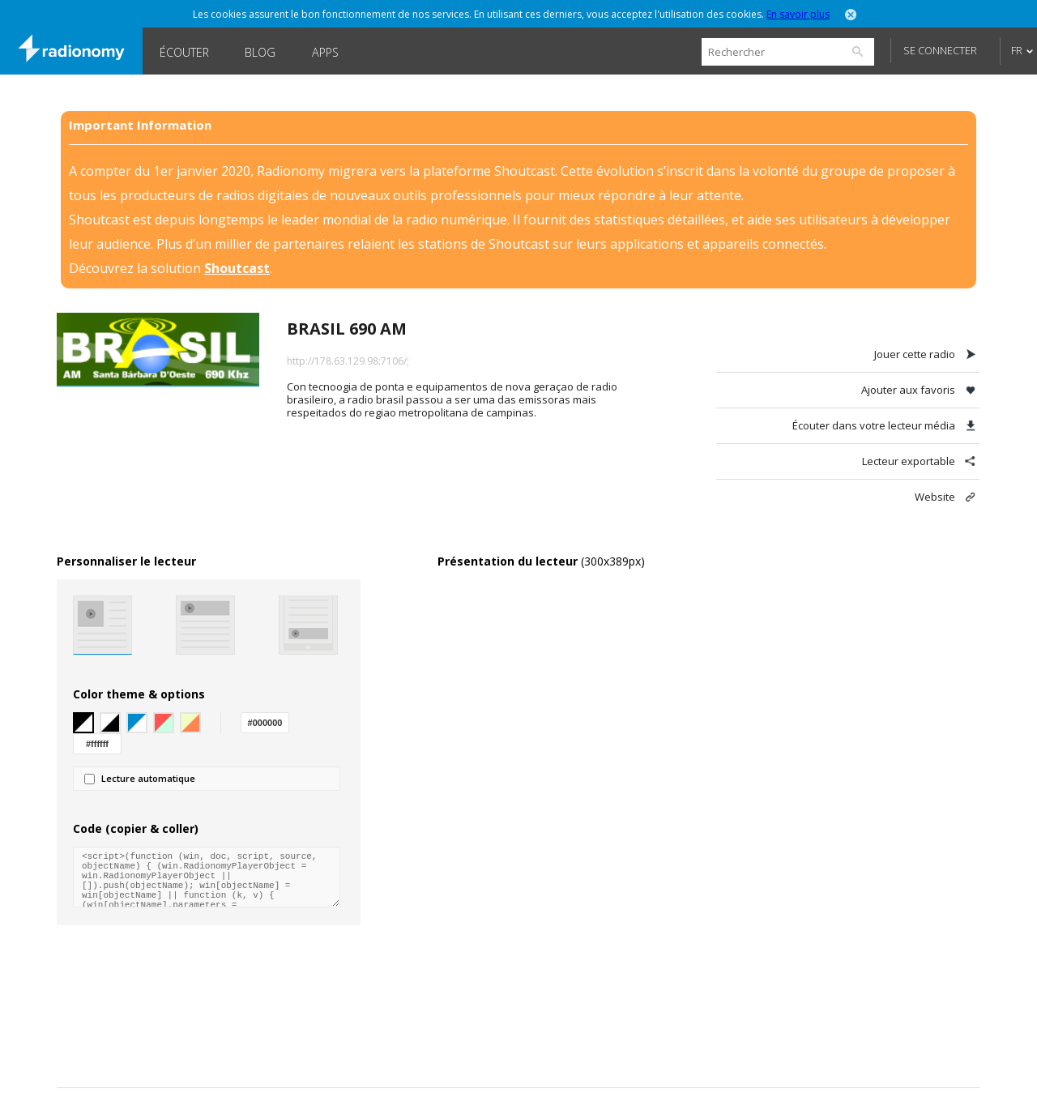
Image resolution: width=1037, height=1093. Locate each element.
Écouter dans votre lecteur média (873, 425)
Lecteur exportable (908, 461)
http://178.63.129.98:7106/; (348, 361)
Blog (260, 52)
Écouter (184, 52)
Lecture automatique (139, 778)
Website (935, 496)
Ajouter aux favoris (908, 389)
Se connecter (940, 50)
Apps (325, 52)
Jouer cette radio (914, 354)
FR (1016, 50)
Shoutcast (237, 268)
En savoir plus (798, 14)
